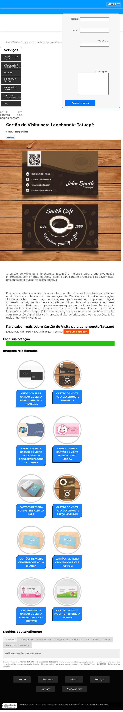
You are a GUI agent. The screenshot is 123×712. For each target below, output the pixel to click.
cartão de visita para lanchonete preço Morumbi (66, 513)
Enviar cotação (80, 103)
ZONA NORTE (44, 641)
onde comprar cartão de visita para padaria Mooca (66, 451)
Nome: (90, 19)
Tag (6, 103)
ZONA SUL (77, 641)
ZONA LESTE (26, 641)
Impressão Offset (10, 88)
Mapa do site (74, 691)
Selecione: (11, 641)
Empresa (47, 681)
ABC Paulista (92, 641)
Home (22, 681)
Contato (45, 691)
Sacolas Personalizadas (12, 96)
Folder (8, 73)
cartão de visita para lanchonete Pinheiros (66, 397)
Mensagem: (89, 82)
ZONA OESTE (61, 641)
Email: (90, 30)
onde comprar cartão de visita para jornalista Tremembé (32, 397)
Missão (74, 681)
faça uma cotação (76, 331)
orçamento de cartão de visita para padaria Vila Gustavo (32, 618)
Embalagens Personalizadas (12, 66)
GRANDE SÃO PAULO (17, 647)
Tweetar (10, 137)
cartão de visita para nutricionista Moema (66, 618)
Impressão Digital (10, 80)
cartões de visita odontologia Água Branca (32, 565)
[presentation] (89, 58)
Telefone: (94, 43)
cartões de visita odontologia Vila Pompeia (66, 565)
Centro (106, 641)
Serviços (11, 50)
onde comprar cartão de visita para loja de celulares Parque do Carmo (32, 455)
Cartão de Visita (11, 57)
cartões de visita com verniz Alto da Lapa (32, 511)
